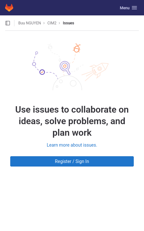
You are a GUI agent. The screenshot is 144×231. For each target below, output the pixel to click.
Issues (68, 23)
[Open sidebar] (8, 23)
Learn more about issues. (72, 145)
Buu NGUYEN (29, 23)
